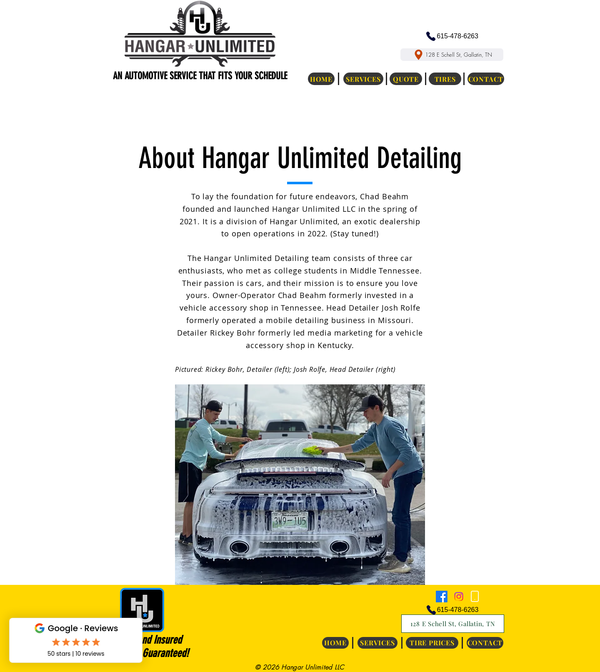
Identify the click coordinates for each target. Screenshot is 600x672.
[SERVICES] (363, 79)
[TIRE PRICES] (432, 643)
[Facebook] (442, 596)
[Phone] (474, 596)
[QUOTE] (406, 79)
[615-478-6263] (451, 36)
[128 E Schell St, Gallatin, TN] (451, 54)
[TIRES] (445, 79)
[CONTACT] (486, 79)
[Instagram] (459, 596)
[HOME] (321, 79)
